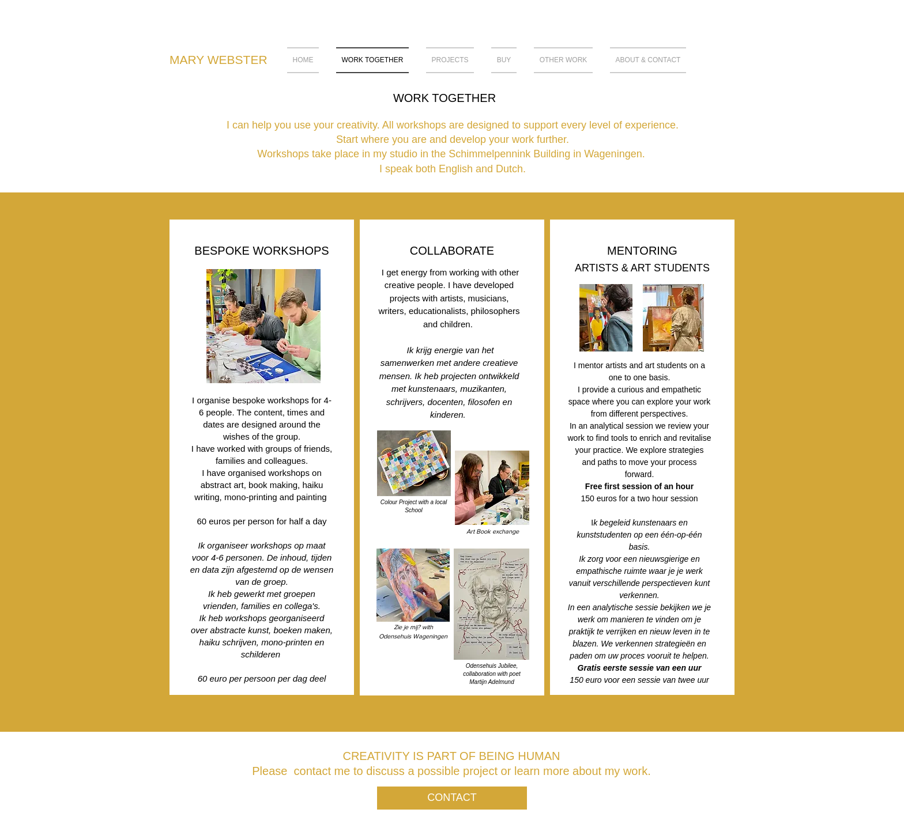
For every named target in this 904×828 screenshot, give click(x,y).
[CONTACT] (452, 798)
